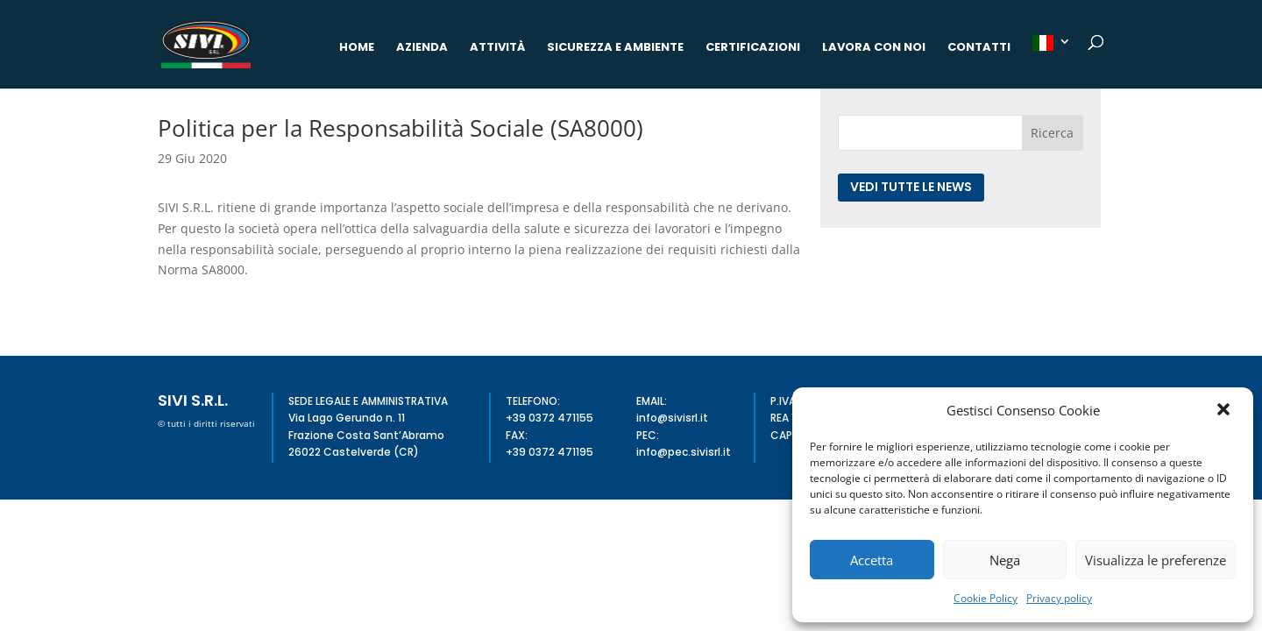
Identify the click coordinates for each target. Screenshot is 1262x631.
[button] (1225, 411)
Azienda (422, 48)
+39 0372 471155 (549, 417)
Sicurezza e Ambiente (615, 48)
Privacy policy (1059, 598)
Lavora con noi (873, 48)
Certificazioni (752, 48)
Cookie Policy (985, 598)
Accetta (871, 560)
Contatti (978, 48)
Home (356, 48)
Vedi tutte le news (911, 186)
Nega (1004, 560)
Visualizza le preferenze (1155, 560)
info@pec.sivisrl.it (683, 451)
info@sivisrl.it (672, 417)
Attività (497, 48)
